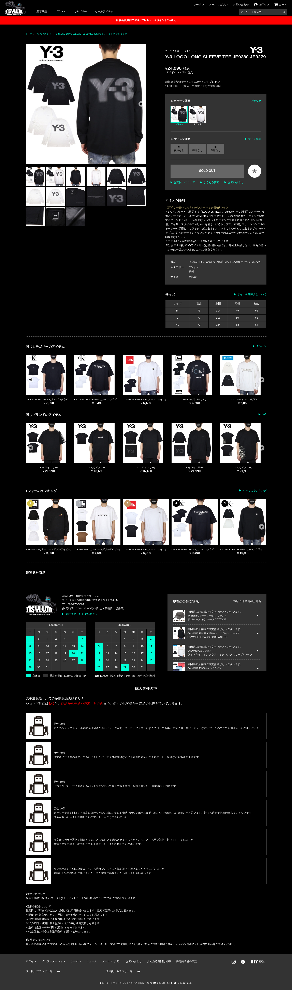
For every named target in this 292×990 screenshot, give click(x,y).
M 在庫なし (179, 148)
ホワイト (197, 115)
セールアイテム (104, 11)
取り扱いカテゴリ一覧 (119, 971)
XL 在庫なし (215, 148)
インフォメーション (53, 961)
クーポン (198, 4)
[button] (141, 104)
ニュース (91, 961)
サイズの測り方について (251, 294)
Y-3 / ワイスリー (175, 50)
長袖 (191, 271)
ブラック (179, 115)
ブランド (60, 11)
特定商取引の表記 (186, 961)
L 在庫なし (197, 148)
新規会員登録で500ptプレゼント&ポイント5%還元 (146, 20)
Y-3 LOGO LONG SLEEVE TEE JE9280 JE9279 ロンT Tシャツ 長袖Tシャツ (91, 34)
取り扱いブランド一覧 (39, 971)
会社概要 (70, 613)
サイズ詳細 (254, 138)
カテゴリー (80, 11)
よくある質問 (211, 182)
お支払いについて (184, 182)
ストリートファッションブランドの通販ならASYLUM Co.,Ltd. (134, 983)
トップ (29, 34)
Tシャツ (191, 50)
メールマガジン (218, 4)
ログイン (31, 961)
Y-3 (264, 414)
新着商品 (41, 11)
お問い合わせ (241, 4)
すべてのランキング (254, 490)
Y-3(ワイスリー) (43, 34)
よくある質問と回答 (159, 961)
